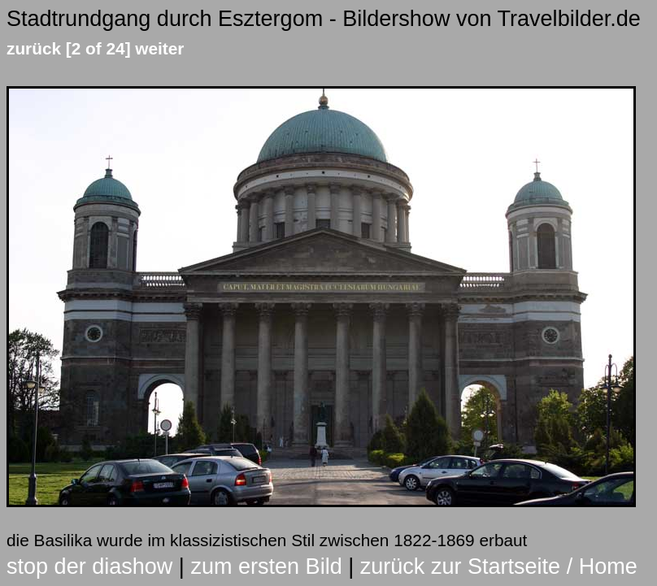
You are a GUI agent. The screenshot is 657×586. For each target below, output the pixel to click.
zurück (34, 48)
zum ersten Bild (266, 566)
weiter (159, 48)
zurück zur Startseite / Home (498, 566)
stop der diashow (89, 566)
